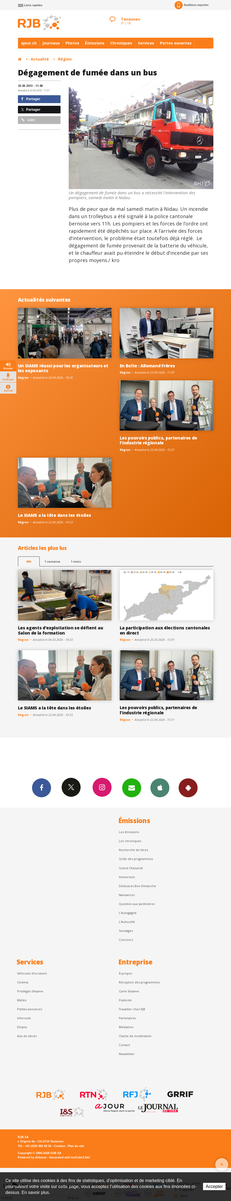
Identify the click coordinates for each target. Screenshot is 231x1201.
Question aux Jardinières (137, 904)
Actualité (40, 59)
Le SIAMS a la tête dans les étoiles (54, 515)
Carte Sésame (129, 991)
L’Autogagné (128, 913)
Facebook (41, 787)
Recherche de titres (133, 850)
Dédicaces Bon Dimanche (137, 886)
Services (146, 43)
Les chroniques (130, 841)
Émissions (95, 43)
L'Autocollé (127, 921)
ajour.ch (29, 43)
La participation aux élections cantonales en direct (165, 630)
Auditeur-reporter (191, 5)
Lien (28, 120)
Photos (72, 43)
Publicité (125, 1000)
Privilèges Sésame (30, 991)
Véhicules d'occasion (32, 973)
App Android (188, 787)
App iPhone (159, 787)
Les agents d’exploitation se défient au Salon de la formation (60, 630)
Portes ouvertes (176, 43)
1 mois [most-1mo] (76, 561)
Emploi (22, 1027)
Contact (124, 1045)
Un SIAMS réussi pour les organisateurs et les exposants (63, 368)
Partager (30, 99)
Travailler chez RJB (132, 1009)
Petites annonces (29, 1009)
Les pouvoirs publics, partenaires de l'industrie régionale (158, 440)
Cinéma (22, 982)
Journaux (51, 43)
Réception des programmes (139, 982)
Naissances (127, 895)
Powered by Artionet (32, 1157)
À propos (125, 973)
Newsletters (131, 787)
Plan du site (76, 1146)
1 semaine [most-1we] (52, 561)
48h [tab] (28, 561)
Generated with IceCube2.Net (69, 1157)
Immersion (127, 877)
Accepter (214, 1186)
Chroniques (121, 43)
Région (65, 59)
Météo (22, 1000)
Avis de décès (27, 1036)
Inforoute (24, 1018)
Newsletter (127, 1054)
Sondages (126, 930)
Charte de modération (135, 1036)
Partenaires (127, 1018)
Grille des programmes (136, 859)
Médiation (126, 1027)
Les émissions (129, 832)
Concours (126, 939)
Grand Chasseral (131, 868)
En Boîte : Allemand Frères (147, 366)
